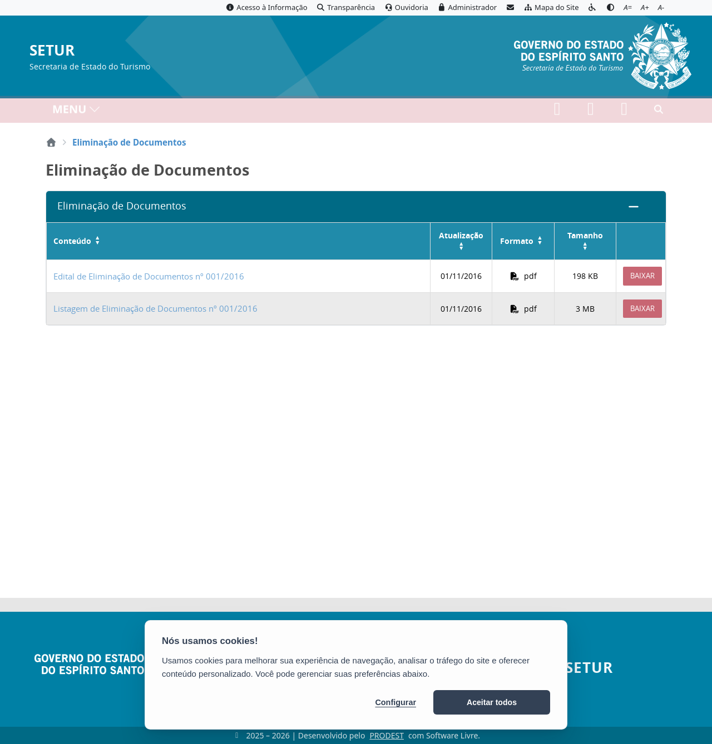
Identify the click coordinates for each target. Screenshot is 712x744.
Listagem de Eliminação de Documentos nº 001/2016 (155, 308)
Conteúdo (72, 241)
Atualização (461, 235)
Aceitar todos (492, 702)
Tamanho (585, 235)
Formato (516, 241)
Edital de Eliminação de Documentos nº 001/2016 (148, 276)
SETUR (52, 50)
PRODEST (386, 735)
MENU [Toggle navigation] (76, 111)
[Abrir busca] (658, 112)
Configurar (395, 702)
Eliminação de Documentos (121, 205)
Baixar (642, 276)
